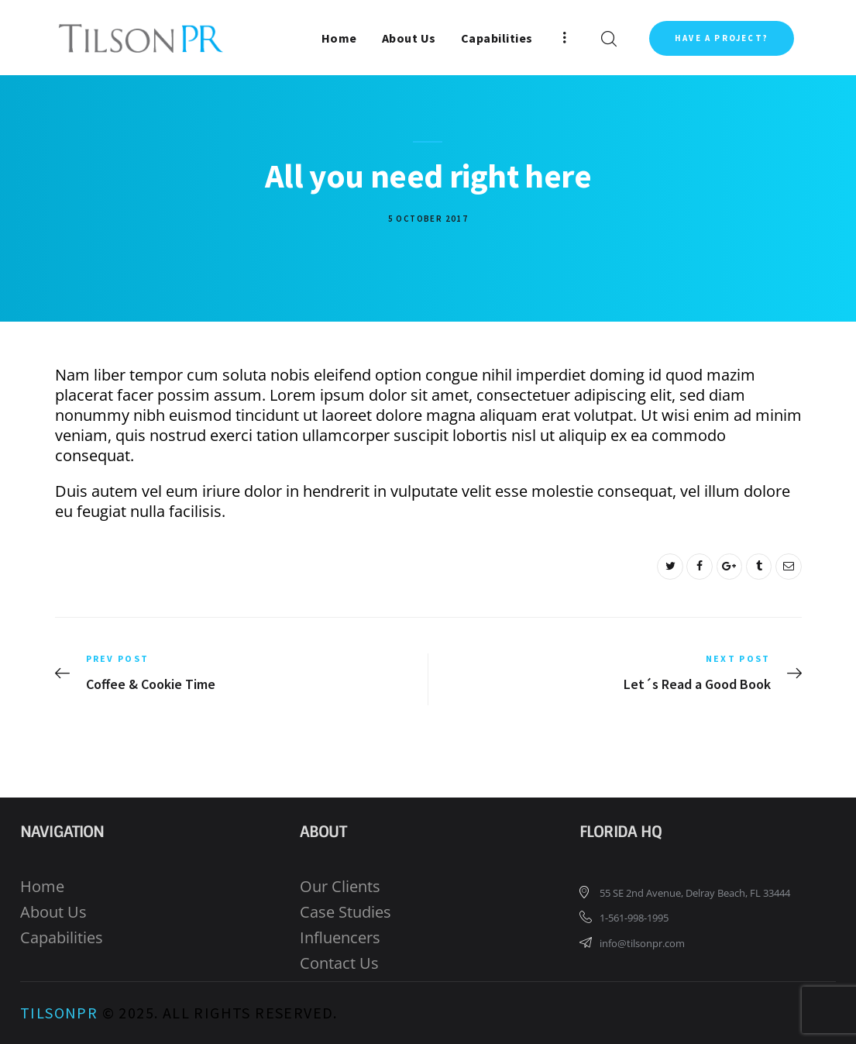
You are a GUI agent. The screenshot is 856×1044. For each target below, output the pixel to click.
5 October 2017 (428, 218)
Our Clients (340, 886)
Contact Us (339, 963)
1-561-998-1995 (634, 918)
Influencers (340, 937)
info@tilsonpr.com (642, 943)
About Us (53, 911)
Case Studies (345, 911)
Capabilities (61, 937)
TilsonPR (59, 1012)
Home (42, 886)
